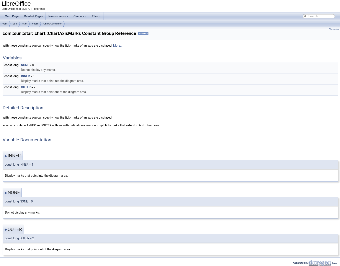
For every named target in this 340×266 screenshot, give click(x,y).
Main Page (12, 16)
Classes (80, 16)
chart (35, 23)
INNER (25, 76)
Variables (334, 29)
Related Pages (33, 16)
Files (96, 16)
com (4, 23)
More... (118, 45)
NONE (25, 65)
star (24, 23)
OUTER (26, 87)
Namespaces (58, 16)
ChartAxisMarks (52, 23)
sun (15, 23)
